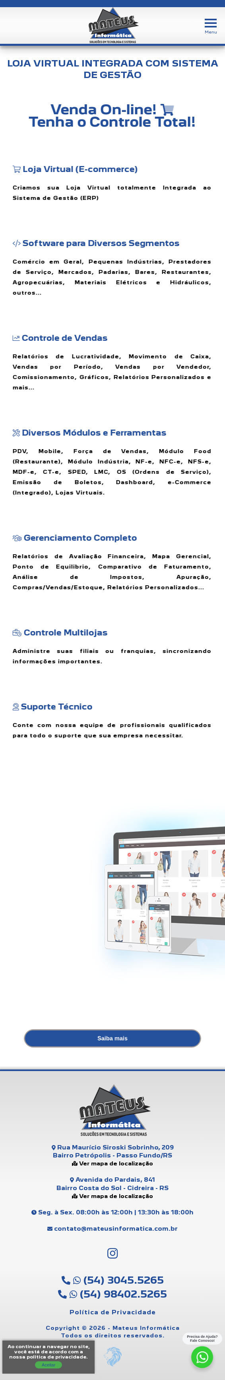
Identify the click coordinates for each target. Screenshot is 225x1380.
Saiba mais (112, 1038)
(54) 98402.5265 (112, 1294)
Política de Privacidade (113, 1312)
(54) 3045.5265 (113, 1280)
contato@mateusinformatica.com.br (112, 1228)
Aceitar (48, 1364)
